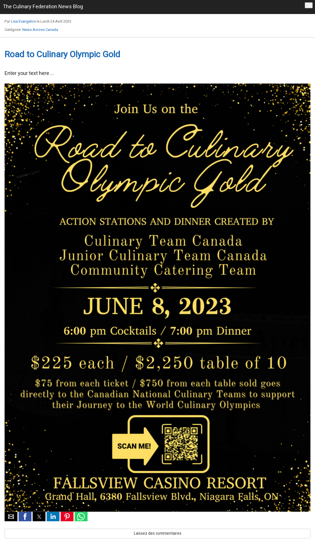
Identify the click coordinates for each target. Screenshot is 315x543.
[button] (11, 516)
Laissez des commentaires (157, 533)
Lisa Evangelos (23, 21)
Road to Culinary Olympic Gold (62, 54)
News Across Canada (40, 29)
